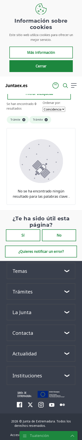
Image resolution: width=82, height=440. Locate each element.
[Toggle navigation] (33, 85)
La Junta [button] (21, 312)
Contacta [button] (22, 333)
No (59, 235)
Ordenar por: (52, 103)
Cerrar (41, 66)
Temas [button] (19, 271)
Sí (22, 235)
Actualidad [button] (24, 353)
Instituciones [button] (27, 375)
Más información (41, 52)
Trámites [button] (22, 291)
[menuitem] (19, 404)
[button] (56, 85)
